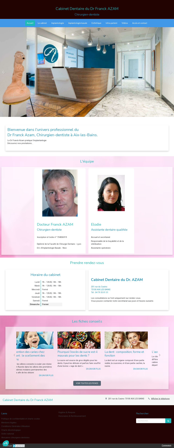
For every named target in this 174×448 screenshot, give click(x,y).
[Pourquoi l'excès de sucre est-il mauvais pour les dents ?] (87, 340)
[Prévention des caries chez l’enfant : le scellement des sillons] (39, 340)
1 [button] (170, 114)
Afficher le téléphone (160, 398)
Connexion (166, 445)
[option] (87, 72)
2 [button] (172, 114)
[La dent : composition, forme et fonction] (134, 340)
